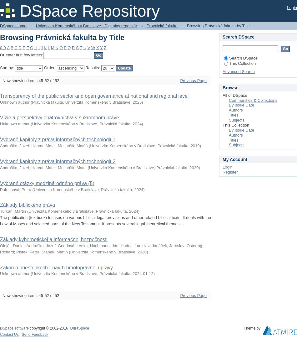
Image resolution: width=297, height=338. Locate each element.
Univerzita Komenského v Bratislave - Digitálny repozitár (86, 25)
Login (292, 7)
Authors (236, 110)
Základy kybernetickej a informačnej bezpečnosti (54, 239)
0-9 (3, 47)
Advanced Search (239, 71)
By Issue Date (241, 105)
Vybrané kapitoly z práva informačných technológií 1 (57, 139)
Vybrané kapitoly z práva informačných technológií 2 (57, 161)
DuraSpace (79, 328)
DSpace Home (13, 25)
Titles (234, 115)
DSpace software (14, 328)
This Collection (240, 63)
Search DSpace (241, 58)
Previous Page (193, 80)
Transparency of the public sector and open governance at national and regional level (94, 96)
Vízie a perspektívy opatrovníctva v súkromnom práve (59, 117)
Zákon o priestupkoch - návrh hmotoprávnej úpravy (56, 267)
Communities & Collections (253, 100)
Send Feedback (35, 334)
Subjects (236, 120)
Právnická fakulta (162, 25)
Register (230, 172)
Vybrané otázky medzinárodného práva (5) (47, 183)
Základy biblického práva (27, 205)
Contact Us (9, 334)
